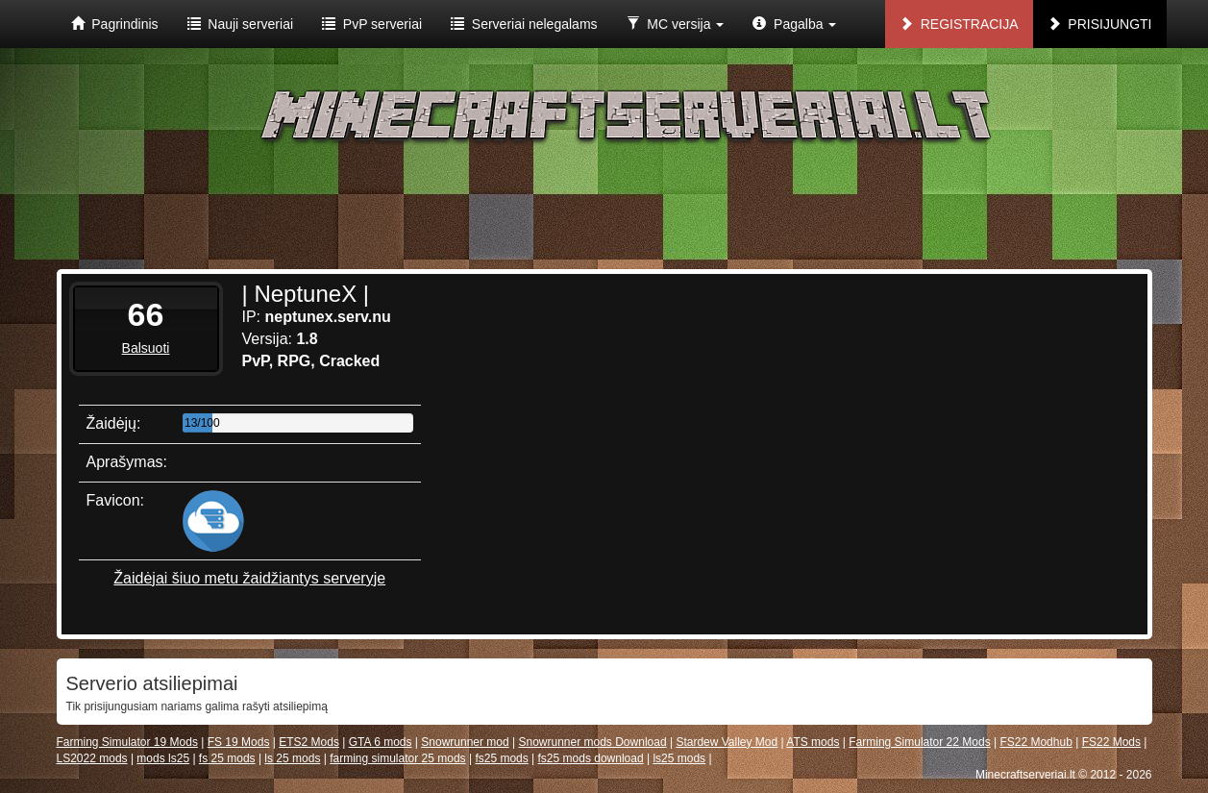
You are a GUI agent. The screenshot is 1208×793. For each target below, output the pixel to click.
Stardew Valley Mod (726, 742)
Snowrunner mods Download (592, 742)
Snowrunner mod (464, 742)
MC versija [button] (676, 24)
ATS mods (812, 742)
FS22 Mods (1111, 742)
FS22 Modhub (1035, 742)
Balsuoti (146, 348)
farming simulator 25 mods (397, 758)
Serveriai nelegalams (524, 24)
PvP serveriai (372, 24)
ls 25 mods (292, 758)
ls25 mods (679, 758)
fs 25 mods (227, 758)
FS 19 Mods (239, 742)
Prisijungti (1100, 24)
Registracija (959, 24)
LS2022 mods (92, 758)
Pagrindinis (115, 24)
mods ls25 (162, 758)
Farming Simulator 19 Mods (127, 742)
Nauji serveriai (240, 24)
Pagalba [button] (794, 24)
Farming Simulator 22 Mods (919, 742)
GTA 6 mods (380, 742)
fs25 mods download (591, 758)
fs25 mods (501, 758)
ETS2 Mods (309, 742)
